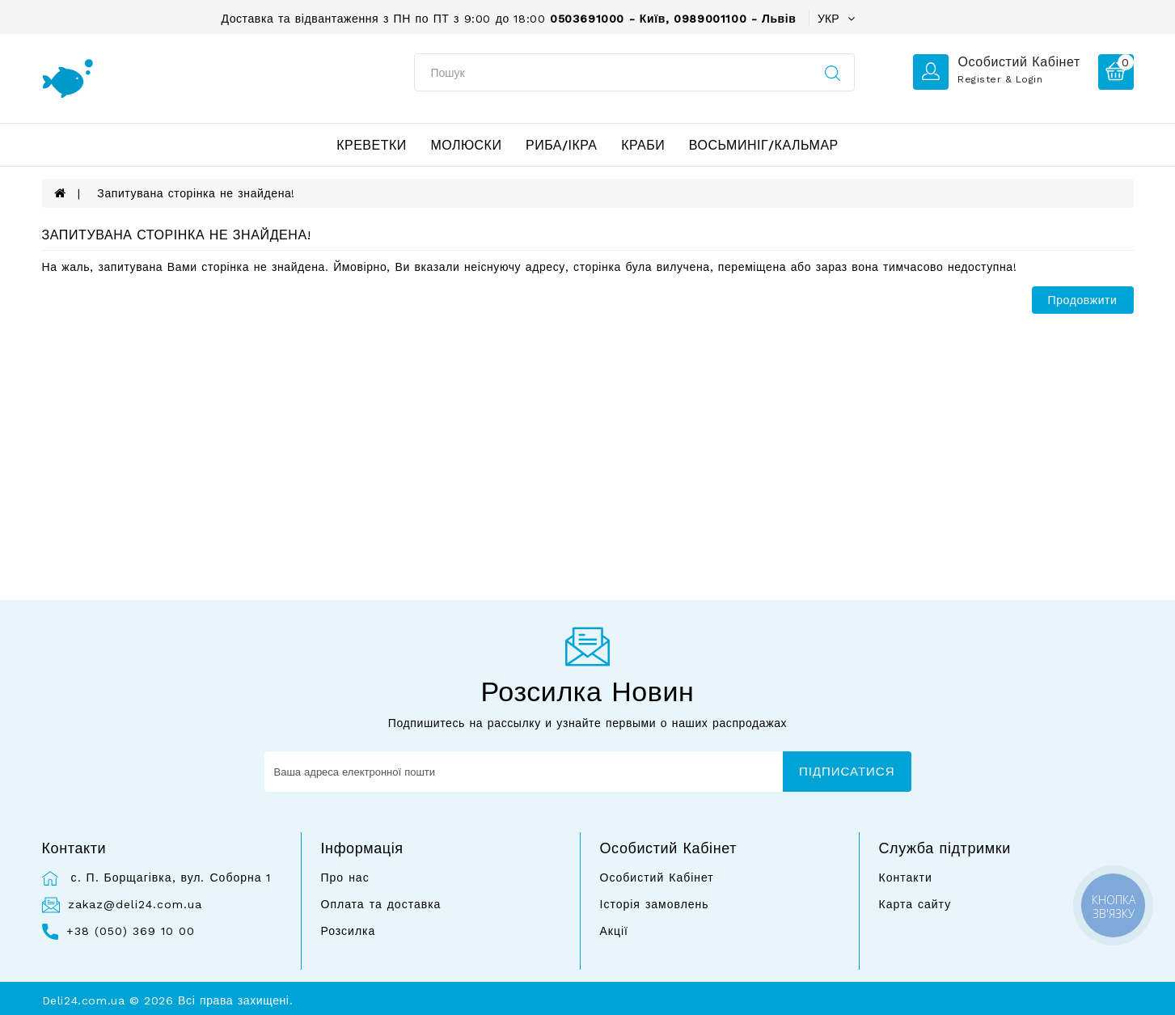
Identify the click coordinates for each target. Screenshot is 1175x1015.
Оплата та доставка (381, 904)
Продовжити (1083, 300)
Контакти (905, 877)
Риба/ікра (562, 145)
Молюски (465, 145)
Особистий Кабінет (657, 877)
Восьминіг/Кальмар (764, 145)
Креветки (371, 145)
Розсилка (348, 930)
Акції (614, 930)
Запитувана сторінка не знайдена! (196, 193)
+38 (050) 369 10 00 (130, 930)
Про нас (345, 877)
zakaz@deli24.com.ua (135, 904)
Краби (643, 145)
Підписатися (847, 771)
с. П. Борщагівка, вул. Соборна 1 (169, 877)
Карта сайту (915, 904)
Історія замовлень (654, 904)
